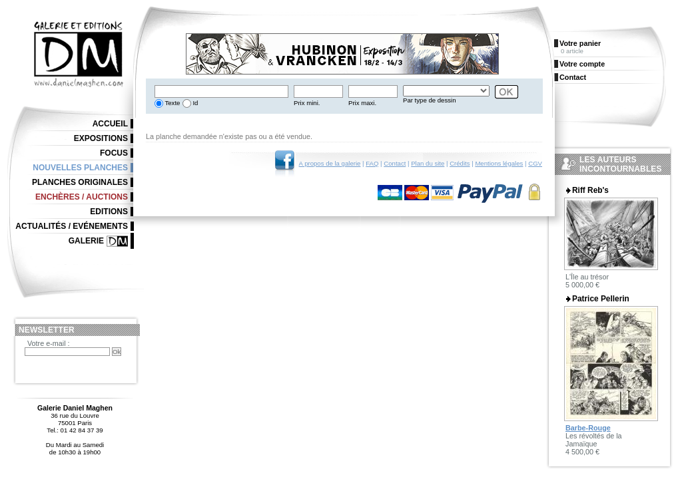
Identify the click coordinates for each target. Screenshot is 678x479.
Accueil (110, 123)
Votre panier (580, 43)
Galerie (86, 240)
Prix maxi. (362, 102)
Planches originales (80, 182)
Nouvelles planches (80, 167)
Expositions (101, 138)
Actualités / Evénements (71, 226)
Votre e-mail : (48, 343)
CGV (535, 163)
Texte (171, 102)
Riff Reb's (590, 190)
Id (194, 102)
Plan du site (427, 163)
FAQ (372, 163)
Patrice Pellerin (600, 298)
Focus (114, 153)
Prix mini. (307, 102)
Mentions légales (499, 163)
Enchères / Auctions (81, 197)
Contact (395, 163)
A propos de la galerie (330, 163)
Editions (109, 211)
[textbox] (221, 91)
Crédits (460, 163)
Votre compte (582, 64)
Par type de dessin (429, 100)
